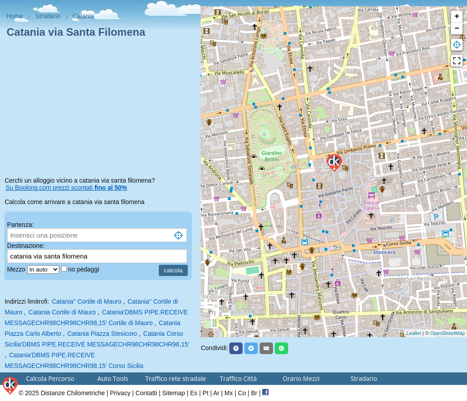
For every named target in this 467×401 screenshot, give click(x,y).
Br (254, 393)
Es (193, 393)
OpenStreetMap (447, 333)
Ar (216, 393)
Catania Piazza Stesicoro (102, 333)
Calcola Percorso (50, 378)
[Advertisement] (100, 108)
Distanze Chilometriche (73, 393)
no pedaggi (84, 269)
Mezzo (17, 269)
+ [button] (457, 16)
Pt (205, 393)
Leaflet (413, 333)
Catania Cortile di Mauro (62, 312)
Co (242, 393)
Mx (228, 393)
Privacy (120, 393)
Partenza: (20, 224)
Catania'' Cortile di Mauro (86, 301)
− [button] (457, 28)
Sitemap (173, 393)
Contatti (146, 393)
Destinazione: (26, 245)
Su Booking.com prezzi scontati (66, 187)
